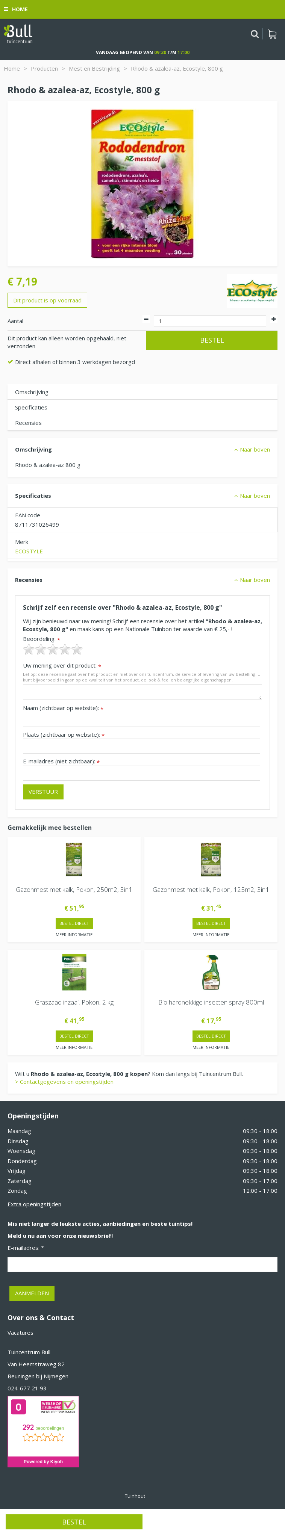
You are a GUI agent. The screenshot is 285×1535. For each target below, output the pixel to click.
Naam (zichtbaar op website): (63, 708)
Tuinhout (135, 1496)
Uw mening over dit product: (62, 665)
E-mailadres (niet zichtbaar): (61, 761)
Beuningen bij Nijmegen (38, 1376)
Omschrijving (32, 392)
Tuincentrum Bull (29, 1352)
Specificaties (31, 407)
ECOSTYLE (29, 551)
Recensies (28, 422)
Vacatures (20, 1332)
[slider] (53, 649)
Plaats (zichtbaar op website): (64, 735)
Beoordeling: (41, 639)
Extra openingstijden (34, 1204)
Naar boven (255, 449)
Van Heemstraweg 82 (36, 1364)
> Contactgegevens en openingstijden (64, 1081)
